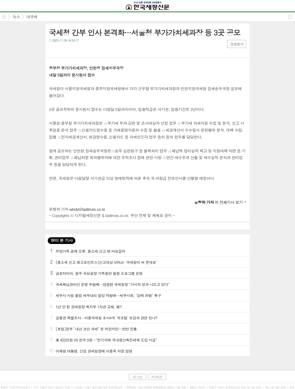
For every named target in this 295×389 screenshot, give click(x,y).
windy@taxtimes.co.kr (87, 209)
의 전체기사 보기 (218, 202)
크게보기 (237, 44)
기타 (81, 50)
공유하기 (290, 17)
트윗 (62, 50)
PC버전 (157, 376)
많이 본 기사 (61, 240)
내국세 (31, 16)
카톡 (71, 50)
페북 (53, 50)
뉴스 (16, 16)
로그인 (137, 376)
